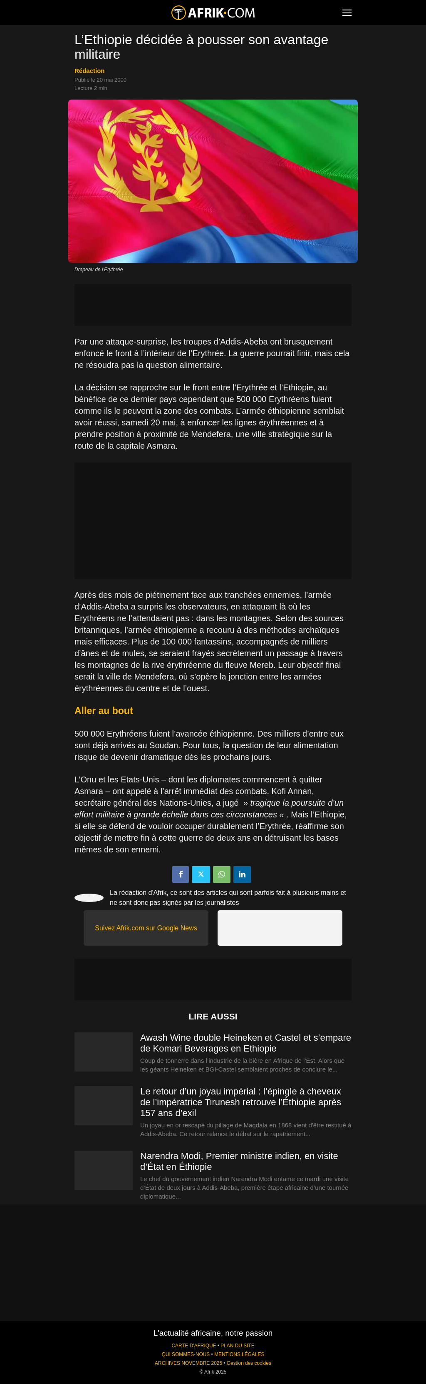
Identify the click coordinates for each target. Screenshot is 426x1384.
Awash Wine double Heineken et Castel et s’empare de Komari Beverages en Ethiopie (245, 1043)
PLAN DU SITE (237, 1346)
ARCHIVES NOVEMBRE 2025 (188, 1363)
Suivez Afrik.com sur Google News (146, 928)
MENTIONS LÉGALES (239, 1354)
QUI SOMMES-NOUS (186, 1354)
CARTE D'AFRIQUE (193, 1346)
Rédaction (89, 70)
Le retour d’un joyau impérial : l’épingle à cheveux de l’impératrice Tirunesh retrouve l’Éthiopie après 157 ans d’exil (240, 1102)
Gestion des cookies (249, 1363)
